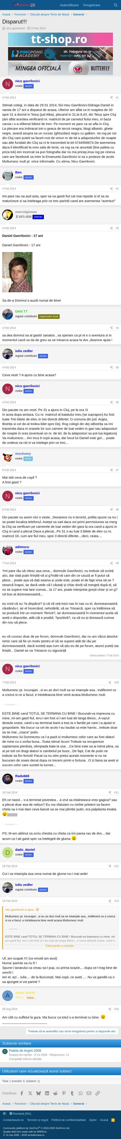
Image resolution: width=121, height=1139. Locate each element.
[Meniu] (6, 5)
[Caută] (115, 5)
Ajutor (93, 1120)
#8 (117, 509)
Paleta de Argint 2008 (25, 1050)
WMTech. (42, 1131)
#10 (116, 682)
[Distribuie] (111, 97)
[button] (4, 1114)
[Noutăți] (106, 5)
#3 (117, 228)
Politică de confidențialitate (68, 1120)
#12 (116, 866)
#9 (117, 563)
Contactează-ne (13, 1120)
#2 (117, 188)
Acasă (104, 1120)
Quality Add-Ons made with (18, 1131)
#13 (116, 901)
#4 (117, 328)
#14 (116, 1009)
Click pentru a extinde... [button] (60, 945)
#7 (117, 470)
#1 (117, 97)
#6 (117, 402)
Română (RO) (20, 1113)
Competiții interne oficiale (25, 1059)
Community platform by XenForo (36, 1128)
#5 (117, 367)
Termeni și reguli (37, 1120)
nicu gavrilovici (15, 28)
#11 (116, 792)
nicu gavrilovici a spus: (19, 909)
